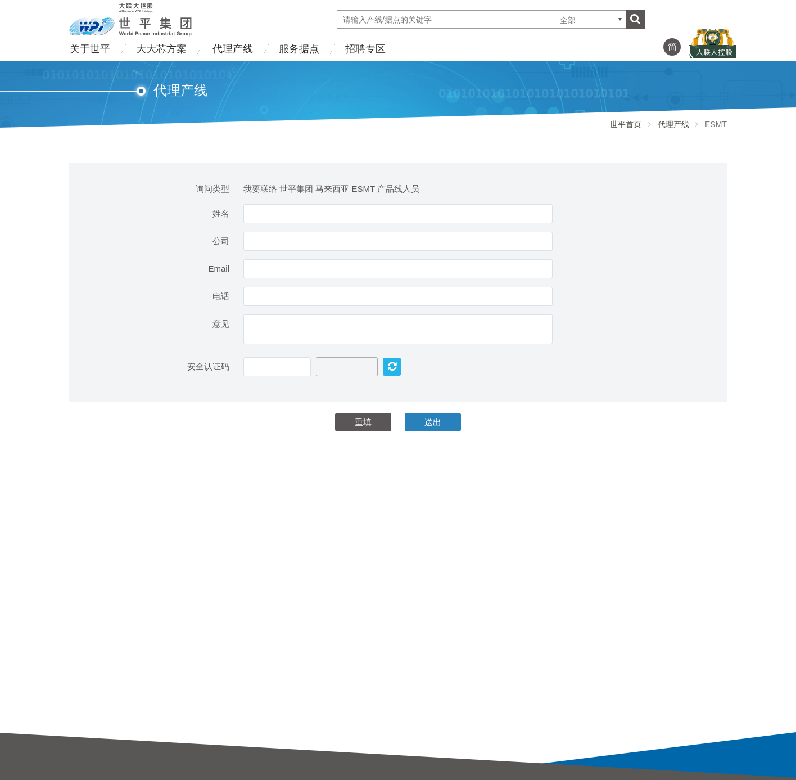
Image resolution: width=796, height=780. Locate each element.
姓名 (220, 213)
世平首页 (625, 124)
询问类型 (212, 188)
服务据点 (299, 49)
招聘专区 (365, 49)
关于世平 (90, 49)
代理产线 (232, 49)
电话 (220, 296)
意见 (220, 323)
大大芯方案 (161, 49)
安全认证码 (208, 366)
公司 (220, 241)
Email (218, 268)
